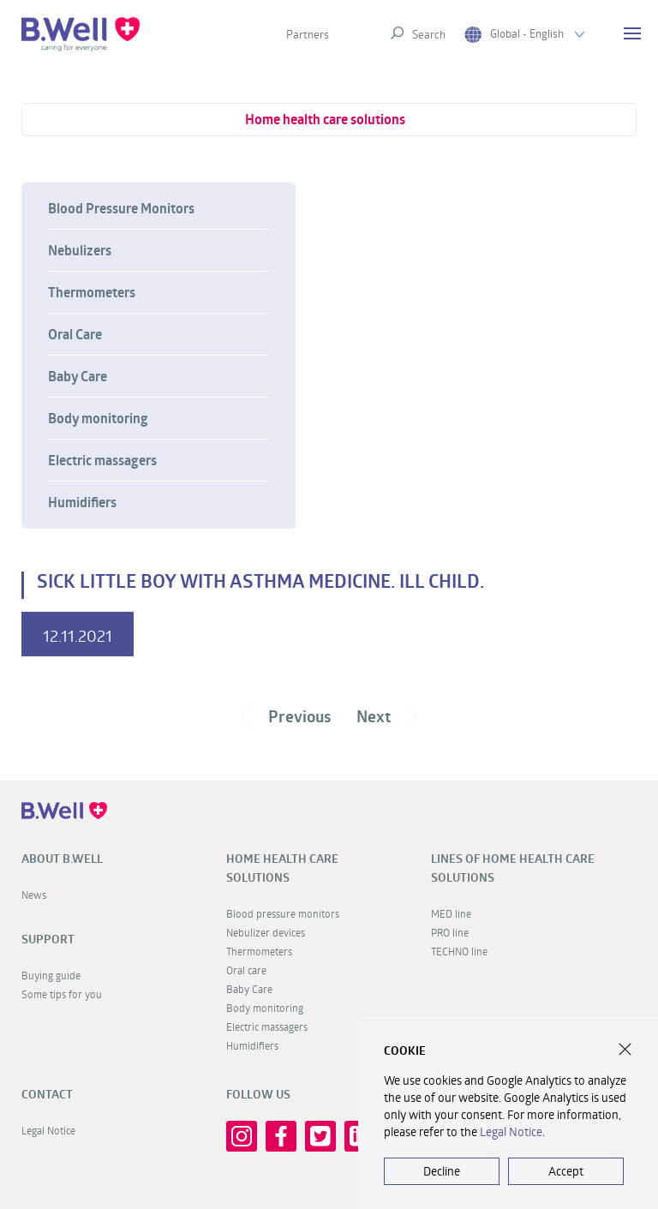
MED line (451, 913)
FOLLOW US (258, 1094)
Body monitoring (98, 418)
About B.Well (62, 858)
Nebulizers (79, 250)
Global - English (524, 34)
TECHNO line (459, 951)
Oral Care (75, 334)
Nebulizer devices (265, 932)
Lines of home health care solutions (513, 868)
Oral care (246, 970)
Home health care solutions (325, 119)
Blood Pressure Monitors (121, 208)
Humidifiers (82, 502)
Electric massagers (102, 460)
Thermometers (91, 292)
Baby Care (77, 376)
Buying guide (51, 975)
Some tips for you (61, 994)
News (33, 894)
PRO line (450, 932)
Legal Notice (48, 1130)
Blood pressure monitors (282, 913)
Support (48, 939)
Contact (47, 1094)
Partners (307, 34)
